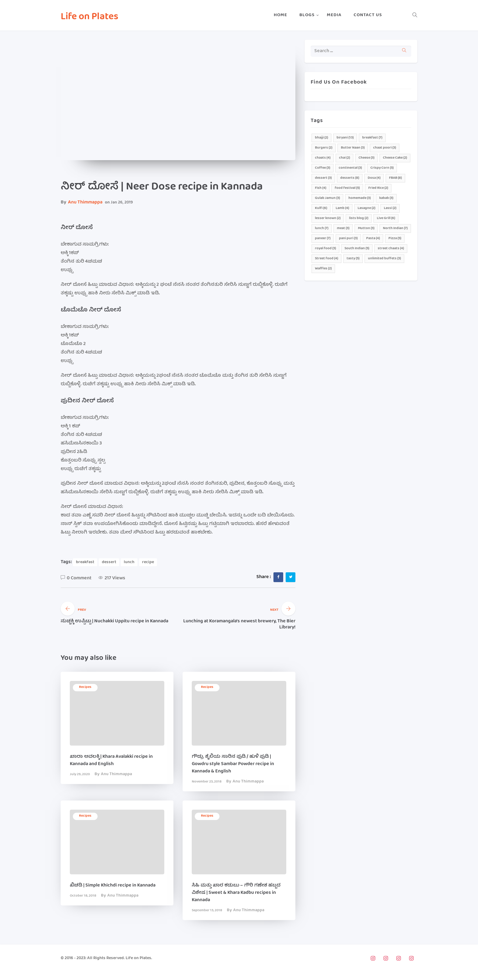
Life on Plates (89, 17)
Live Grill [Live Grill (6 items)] (386, 218)
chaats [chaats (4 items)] (322, 158)
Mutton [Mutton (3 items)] (366, 228)
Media (334, 15)
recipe (148, 562)
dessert (109, 562)
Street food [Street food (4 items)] (326, 258)
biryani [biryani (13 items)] (345, 138)
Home (280, 15)
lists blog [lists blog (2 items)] (358, 218)
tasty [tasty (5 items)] (353, 258)
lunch (129, 562)
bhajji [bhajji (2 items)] (321, 138)
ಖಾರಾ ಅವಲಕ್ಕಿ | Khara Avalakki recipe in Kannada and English (111, 760)
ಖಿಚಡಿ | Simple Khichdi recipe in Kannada (112, 885)
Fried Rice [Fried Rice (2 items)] (378, 188)
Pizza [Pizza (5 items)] (394, 238)
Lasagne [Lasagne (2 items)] (366, 208)
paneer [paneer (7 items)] (322, 238)
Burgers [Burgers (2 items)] (323, 148)
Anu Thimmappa (85, 202)
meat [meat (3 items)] (343, 228)
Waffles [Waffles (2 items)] (323, 268)
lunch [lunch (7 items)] (321, 228)
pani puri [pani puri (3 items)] (348, 238)
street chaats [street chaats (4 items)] (391, 248)
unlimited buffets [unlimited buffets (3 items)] (384, 258)
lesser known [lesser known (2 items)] (328, 218)
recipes (85, 687)
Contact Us (368, 15)
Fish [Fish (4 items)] (320, 188)
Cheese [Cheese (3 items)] (366, 158)
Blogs (307, 15)
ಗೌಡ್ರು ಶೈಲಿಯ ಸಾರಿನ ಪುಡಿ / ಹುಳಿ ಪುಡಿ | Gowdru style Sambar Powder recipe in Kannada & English (233, 764)
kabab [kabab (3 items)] (386, 198)
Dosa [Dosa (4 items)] (374, 178)
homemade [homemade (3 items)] (359, 198)
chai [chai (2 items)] (344, 158)
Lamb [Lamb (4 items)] (342, 208)
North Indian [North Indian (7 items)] (395, 228)
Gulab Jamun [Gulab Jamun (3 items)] (327, 198)
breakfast (85, 562)
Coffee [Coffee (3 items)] (322, 168)
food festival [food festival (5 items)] (347, 188)
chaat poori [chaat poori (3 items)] (384, 148)
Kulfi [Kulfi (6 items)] (321, 208)
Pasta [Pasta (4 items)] (373, 238)
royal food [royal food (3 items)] (325, 248)
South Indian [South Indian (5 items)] (356, 248)
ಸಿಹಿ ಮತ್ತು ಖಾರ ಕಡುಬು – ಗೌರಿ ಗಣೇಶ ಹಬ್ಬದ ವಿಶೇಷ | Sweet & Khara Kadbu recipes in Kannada (236, 893)
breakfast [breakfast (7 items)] (372, 138)
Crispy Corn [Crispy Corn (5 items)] (382, 168)
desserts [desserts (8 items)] (349, 178)
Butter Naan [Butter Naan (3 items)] (353, 148)
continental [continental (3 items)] (350, 168)
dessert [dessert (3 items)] (323, 178)
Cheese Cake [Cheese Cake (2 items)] (395, 158)
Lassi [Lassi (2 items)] (390, 208)
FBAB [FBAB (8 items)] (395, 178)
